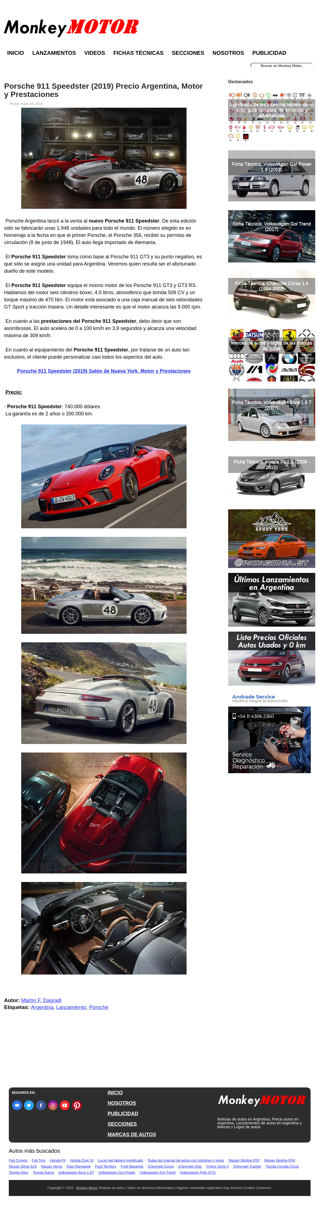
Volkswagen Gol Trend (158, 1172)
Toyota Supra (43, 1172)
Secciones (188, 53)
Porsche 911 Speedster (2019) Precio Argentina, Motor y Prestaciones (103, 90)
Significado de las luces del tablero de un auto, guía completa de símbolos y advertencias (271, 110)
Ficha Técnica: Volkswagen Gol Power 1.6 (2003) (272, 166)
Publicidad (269, 53)
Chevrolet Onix (190, 1166)
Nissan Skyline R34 (279, 1160)
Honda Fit (57, 1160)
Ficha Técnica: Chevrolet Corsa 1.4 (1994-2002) (271, 286)
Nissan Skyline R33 (244, 1160)
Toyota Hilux (18, 1172)
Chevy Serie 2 (217, 1166)
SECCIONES (122, 1124)
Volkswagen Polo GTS (197, 1172)
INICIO (115, 1092)
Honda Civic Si (81, 1160)
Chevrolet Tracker (247, 1166)
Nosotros (228, 53)
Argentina (42, 1007)
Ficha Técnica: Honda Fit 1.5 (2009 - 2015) (272, 464)
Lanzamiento (71, 1007)
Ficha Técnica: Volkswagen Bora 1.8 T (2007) (271, 405)
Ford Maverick (132, 1166)
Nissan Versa (51, 1166)
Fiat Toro (38, 1160)
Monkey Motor (86, 1188)
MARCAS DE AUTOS (131, 1134)
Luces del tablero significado (120, 1160)
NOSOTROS (121, 1103)
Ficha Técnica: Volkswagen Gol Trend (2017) (271, 226)
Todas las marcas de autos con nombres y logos (185, 1160)
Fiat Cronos (18, 1160)
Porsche (98, 1007)
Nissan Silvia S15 (23, 1166)
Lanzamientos (54, 53)
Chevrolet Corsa (161, 1166)
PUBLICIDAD (122, 1113)
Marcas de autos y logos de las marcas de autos (271, 345)
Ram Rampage (79, 1166)
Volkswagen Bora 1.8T (76, 1172)
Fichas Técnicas (138, 53)
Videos (94, 53)
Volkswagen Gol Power (116, 1172)
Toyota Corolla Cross (282, 1166)
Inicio (15, 53)
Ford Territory (105, 1166)
